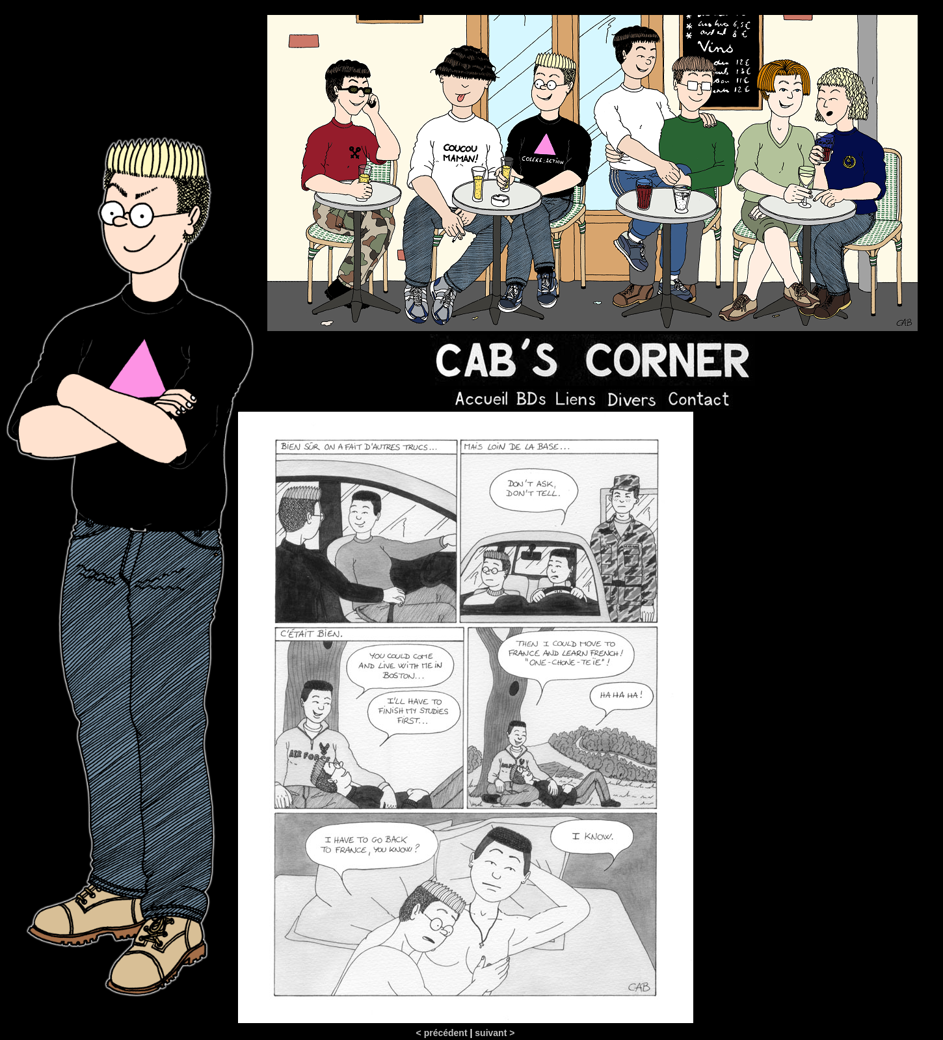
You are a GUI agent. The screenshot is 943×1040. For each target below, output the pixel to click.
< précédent (442, 1033)
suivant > (494, 1033)
